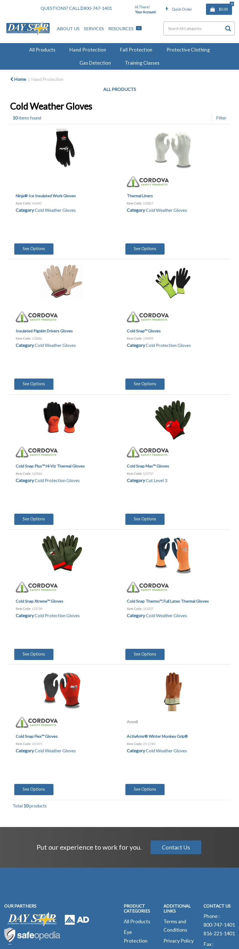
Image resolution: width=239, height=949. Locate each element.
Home (18, 79)
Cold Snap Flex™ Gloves (37, 736)
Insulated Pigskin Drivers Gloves (44, 330)
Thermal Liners (140, 195)
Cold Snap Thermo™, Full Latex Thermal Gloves (168, 601)
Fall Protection (136, 50)
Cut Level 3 (156, 480)
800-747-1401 (96, 8)
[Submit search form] (228, 28)
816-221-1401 (219, 933)
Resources (120, 28)
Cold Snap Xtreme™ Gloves (39, 601)
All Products (42, 50)
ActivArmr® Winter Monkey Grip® (157, 736)
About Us (68, 28)
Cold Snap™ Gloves (144, 330)
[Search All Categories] (199, 29)
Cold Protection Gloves (168, 345)
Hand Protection (87, 50)
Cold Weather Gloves (55, 210)
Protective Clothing (188, 50)
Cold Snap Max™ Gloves (148, 466)
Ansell (132, 721)
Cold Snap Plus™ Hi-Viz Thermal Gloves (50, 466)
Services (94, 28)
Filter (221, 117)
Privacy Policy (178, 941)
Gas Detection (95, 63)
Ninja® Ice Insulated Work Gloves (46, 195)
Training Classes (142, 63)
